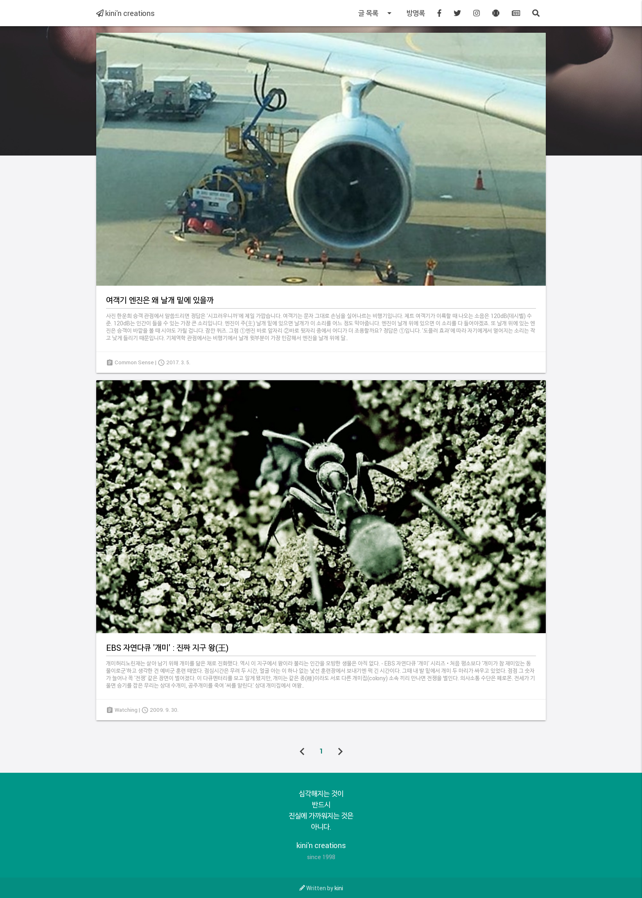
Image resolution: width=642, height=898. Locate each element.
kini (339, 888)
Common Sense (134, 362)
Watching (126, 709)
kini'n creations (125, 13)
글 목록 (376, 13)
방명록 (416, 13)
